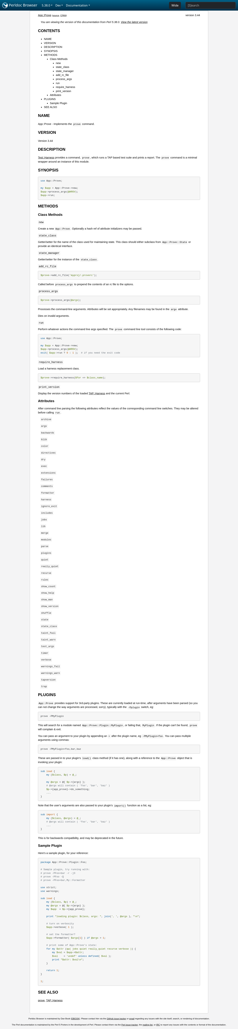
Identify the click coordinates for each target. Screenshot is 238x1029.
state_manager (65, 71)
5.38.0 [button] (46, 5)
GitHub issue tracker (116, 1018)
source (56, 15)
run (58, 83)
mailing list (148, 1025)
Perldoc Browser (19, 5)
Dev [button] (58, 5)
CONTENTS (49, 30)
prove (41, 1000)
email (131, 1018)
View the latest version (134, 22)
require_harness (65, 87)
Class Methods (58, 59)
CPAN (63, 15)
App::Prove (44, 15)
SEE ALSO (50, 107)
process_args (64, 79)
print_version (63, 91)
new (58, 63)
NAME (48, 38)
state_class (62, 67)
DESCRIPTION (53, 46)
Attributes (55, 95)
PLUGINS (50, 99)
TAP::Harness (97, 393)
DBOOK (75, 1018)
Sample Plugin (58, 103)
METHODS (50, 54)
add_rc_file (62, 74)
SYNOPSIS (51, 51)
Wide (174, 5)
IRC (158, 1025)
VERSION (50, 43)
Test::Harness (46, 157)
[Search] (210, 5)
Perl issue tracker (129, 1025)
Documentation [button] (77, 5)
